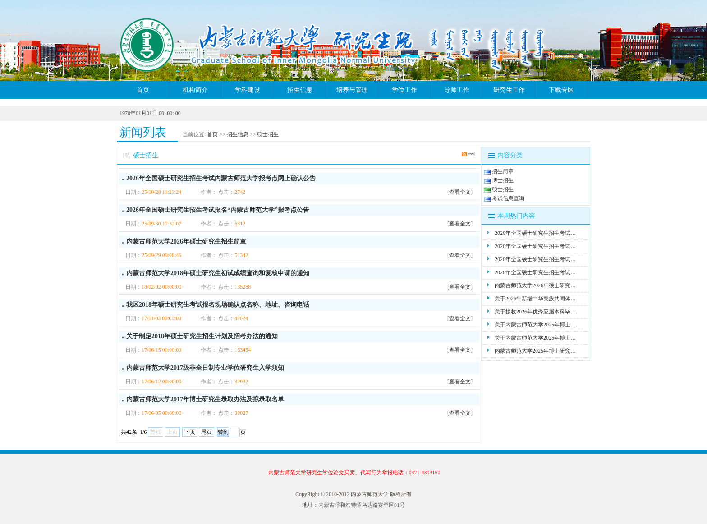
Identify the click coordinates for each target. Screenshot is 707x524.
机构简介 (195, 90)
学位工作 (404, 90)
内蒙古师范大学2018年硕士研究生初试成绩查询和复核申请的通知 (217, 273)
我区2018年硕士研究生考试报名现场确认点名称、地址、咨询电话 (217, 304)
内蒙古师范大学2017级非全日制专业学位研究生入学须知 (205, 367)
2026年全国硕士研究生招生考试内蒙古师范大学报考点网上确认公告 (221, 178)
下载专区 (561, 90)
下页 (189, 432)
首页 (143, 90)
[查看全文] (460, 192)
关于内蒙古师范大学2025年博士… (535, 325)
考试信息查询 (508, 198)
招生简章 (503, 171)
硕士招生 (268, 134)
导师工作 (456, 90)
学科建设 (247, 90)
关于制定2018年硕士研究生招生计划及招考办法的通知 (202, 336)
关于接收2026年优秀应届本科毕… (535, 311)
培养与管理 (352, 90)
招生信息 (299, 90)
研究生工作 (509, 90)
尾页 (206, 432)
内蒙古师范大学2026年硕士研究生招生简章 (186, 241)
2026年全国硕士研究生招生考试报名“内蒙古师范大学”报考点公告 (217, 210)
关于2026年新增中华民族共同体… (535, 298)
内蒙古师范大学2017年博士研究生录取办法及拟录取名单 (205, 399)
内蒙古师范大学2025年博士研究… (535, 351)
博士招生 (503, 180)
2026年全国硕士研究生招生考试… (535, 233)
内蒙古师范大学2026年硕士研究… (535, 285)
